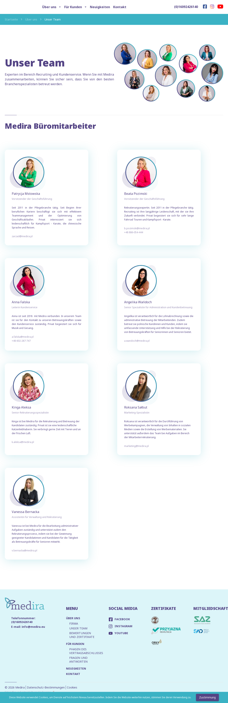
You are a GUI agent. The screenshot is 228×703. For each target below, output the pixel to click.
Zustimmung (207, 697)
